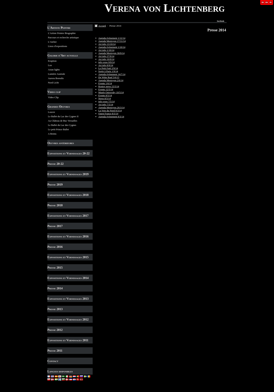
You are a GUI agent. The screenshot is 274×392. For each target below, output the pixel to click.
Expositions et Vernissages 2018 (68, 194)
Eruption (52, 60)
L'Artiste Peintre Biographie (62, 33)
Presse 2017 (55, 226)
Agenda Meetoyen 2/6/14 (110, 80)
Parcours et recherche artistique (63, 37)
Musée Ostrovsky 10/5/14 (111, 92)
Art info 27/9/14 (106, 56)
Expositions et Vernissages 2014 (68, 278)
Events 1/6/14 (105, 83)
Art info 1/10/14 (106, 50)
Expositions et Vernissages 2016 (68, 236)
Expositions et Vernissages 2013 (68, 298)
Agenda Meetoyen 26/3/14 (111, 107)
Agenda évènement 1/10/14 (111, 47)
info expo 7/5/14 (106, 101)
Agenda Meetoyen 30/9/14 (111, 53)
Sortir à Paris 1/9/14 (108, 71)
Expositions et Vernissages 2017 (68, 215)
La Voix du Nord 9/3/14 (110, 110)
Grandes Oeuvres (58, 106)
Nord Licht (53, 82)
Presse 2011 (54, 350)
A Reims (52, 133)
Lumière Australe (56, 73)
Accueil (102, 25)
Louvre (51, 112)
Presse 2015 (55, 267)
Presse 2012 (55, 329)
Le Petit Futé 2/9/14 (108, 68)
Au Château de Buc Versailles (62, 120)
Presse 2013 (55, 309)
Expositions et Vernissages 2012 (68, 319)
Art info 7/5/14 (105, 104)
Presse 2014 (55, 288)
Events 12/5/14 (105, 89)
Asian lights (54, 69)
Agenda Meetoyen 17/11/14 (112, 41)
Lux (50, 65)
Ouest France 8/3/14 (108, 113)
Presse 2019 (55, 184)
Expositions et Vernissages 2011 (67, 340)
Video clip (54, 91)
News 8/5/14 (104, 98)
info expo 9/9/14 (106, 62)
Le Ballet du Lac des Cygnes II (63, 116)
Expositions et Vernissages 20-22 (68, 153)
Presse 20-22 (55, 163)
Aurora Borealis (56, 78)
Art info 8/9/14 (105, 65)
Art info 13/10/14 (106, 44)
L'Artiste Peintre (59, 27)
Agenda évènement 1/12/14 (111, 38)
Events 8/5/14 (105, 95)
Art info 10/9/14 (106, 59)
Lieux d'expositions (57, 46)
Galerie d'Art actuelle (62, 55)
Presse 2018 (55, 205)
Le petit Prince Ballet (58, 129)
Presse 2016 (55, 246)
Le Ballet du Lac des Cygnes (62, 125)
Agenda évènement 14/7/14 (111, 74)
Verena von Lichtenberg (164, 8)
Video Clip (53, 97)
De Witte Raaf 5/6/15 (108, 77)
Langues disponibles (60, 371)
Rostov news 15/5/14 (108, 86)
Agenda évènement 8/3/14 (111, 116)
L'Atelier (52, 41)
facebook (220, 21)
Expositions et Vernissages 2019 (68, 174)
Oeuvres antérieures (60, 143)
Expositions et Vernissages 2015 (68, 257)
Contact (52, 361)
